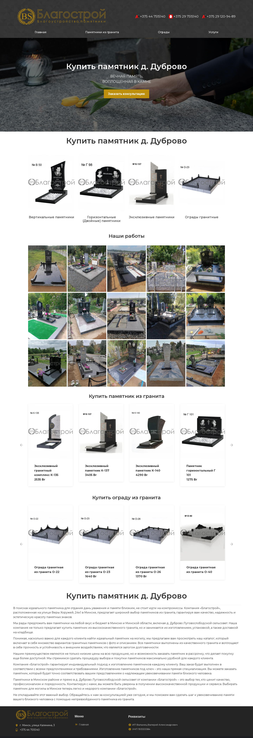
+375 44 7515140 (150, 10)
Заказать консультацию (126, 87)
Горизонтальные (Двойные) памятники (102, 213)
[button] (21, 439)
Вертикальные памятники (51, 211)
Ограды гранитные (201, 211)
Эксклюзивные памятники (151, 211)
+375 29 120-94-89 (218, 10)
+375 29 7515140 (184, 10)
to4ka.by (219, 734)
